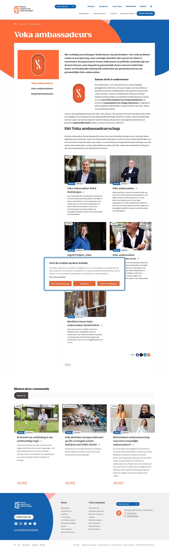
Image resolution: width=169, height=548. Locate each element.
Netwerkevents (99, 13)
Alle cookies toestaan (60, 283)
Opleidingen (84, 13)
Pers (19, 545)
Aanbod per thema (127, 13)
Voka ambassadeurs (42, 83)
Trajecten (113, 13)
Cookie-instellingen (108, 283)
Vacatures (103, 6)
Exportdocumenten (68, 532)
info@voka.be (131, 516)
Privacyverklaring (103, 545)
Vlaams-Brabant (94, 526)
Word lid (42, 545)
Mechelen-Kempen (95, 520)
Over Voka (117, 6)
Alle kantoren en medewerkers (26, 530)
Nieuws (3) (21, 395)
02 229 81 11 (130, 513)
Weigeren (84, 283)
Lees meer (22, 483)
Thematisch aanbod (68, 520)
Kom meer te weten (57, 277)
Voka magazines (66, 529)
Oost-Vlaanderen (94, 523)
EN (15, 545)
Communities (65, 517)
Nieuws (91, 6)
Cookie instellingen (128, 545)
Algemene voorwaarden (89, 545)
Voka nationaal (94, 508)
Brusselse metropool (96, 514)
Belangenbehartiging (68, 523)
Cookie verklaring (115, 545)
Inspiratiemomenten (42, 94)
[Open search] (152, 6)
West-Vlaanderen (94, 529)
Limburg (67, 365)
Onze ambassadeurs (42, 88)
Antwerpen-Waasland (96, 511)
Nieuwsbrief (26, 545)
